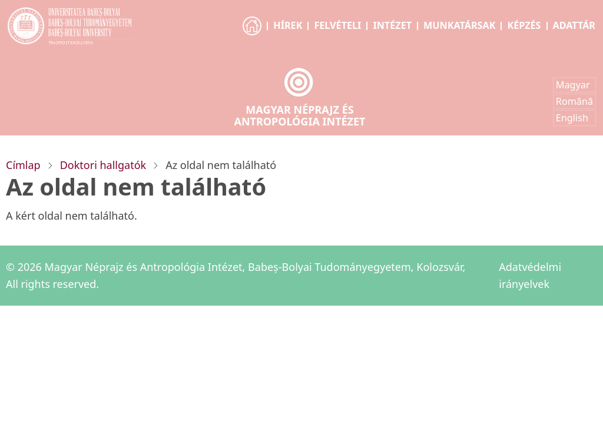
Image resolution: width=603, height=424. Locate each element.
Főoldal (253, 36)
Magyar (573, 84)
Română (574, 101)
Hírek (287, 25)
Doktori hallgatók (103, 165)
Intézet (392, 25)
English (572, 117)
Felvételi (337, 25)
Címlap (23, 165)
